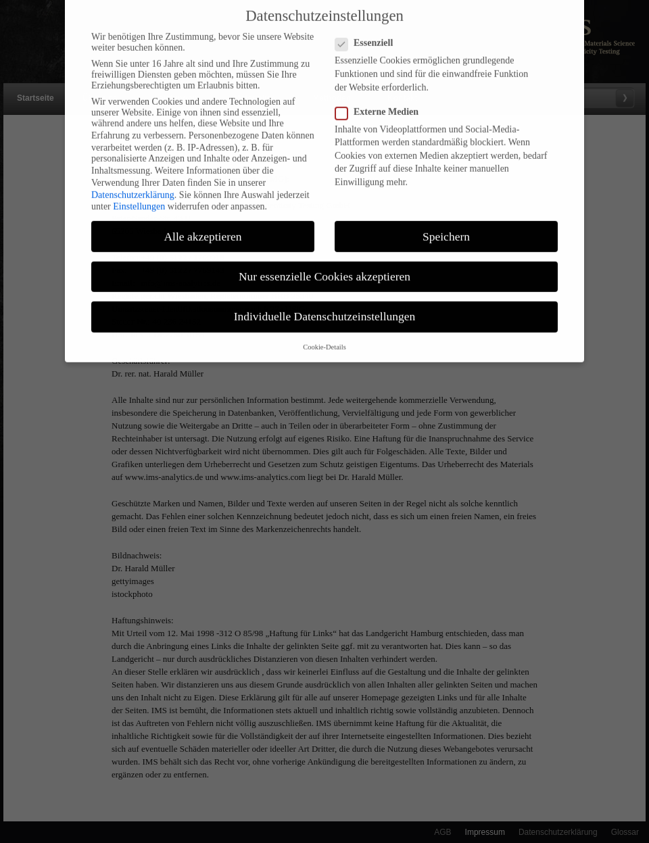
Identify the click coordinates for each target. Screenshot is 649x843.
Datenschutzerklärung (132, 187)
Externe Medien (382, 104)
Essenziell (369, 35)
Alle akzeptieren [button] (202, 228)
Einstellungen (139, 199)
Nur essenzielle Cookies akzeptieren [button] (324, 268)
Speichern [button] (446, 228)
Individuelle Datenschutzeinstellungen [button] (325, 308)
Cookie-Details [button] (324, 339)
